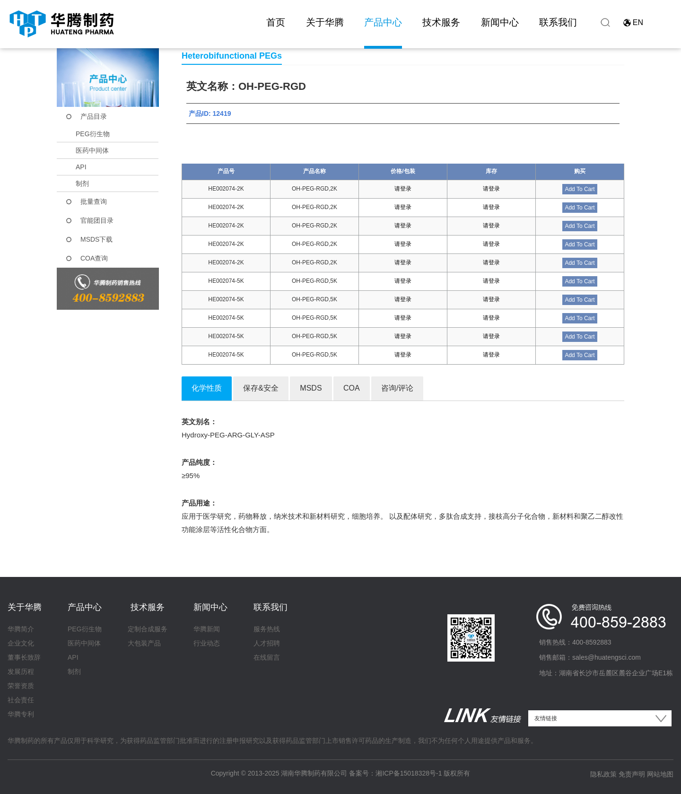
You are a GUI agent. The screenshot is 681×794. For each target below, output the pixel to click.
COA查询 (94, 258)
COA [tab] (351, 388)
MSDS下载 (96, 239)
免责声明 (632, 774)
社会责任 (21, 700)
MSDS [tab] (311, 388)
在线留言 (266, 657)
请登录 (402, 188)
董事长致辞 (24, 657)
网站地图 (660, 774)
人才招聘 (266, 643)
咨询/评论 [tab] (397, 388)
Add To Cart (579, 189)
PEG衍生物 (93, 134)
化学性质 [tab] (207, 388)
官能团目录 (97, 220)
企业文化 (21, 643)
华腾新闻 (206, 629)
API (81, 167)
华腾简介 (21, 629)
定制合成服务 (147, 629)
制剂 (82, 183)
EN (638, 22)
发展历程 (21, 671)
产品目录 (93, 116)
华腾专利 (21, 714)
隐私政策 (603, 774)
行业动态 (206, 643)
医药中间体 (92, 150)
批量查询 (93, 201)
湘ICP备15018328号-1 (408, 773)
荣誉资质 (21, 685)
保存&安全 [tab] (261, 388)
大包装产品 (144, 643)
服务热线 (266, 629)
